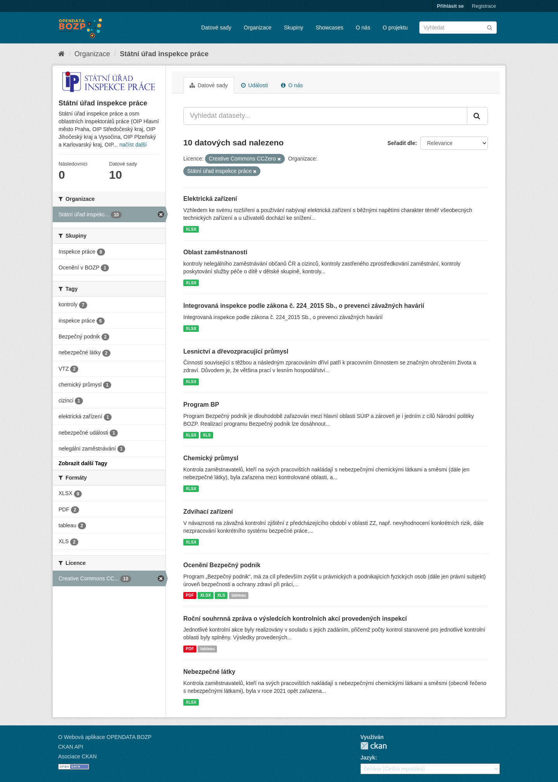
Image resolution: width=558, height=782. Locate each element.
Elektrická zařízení (210, 198)
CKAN (373, 746)
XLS (206, 435)
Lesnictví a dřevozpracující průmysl (235, 351)
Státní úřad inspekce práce (164, 54)
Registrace (484, 6)
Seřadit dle (401, 143)
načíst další (133, 145)
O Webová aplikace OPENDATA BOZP (105, 737)
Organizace (258, 27)
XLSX (191, 229)
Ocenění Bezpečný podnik (221, 565)
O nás (363, 27)
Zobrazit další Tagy (83, 463)
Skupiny (293, 27)
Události (254, 85)
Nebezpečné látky (209, 671)
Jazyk (367, 757)
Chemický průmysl (210, 458)
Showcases (329, 27)
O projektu (395, 27)
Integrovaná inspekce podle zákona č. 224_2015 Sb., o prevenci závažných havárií (303, 305)
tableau (239, 595)
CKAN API (70, 747)
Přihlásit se (450, 6)
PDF (190, 595)
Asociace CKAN (77, 756)
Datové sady (216, 27)
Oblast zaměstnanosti (215, 252)
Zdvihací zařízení (208, 511)
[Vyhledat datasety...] (325, 116)
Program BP (201, 404)
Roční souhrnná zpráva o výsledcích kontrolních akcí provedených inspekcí (295, 618)
